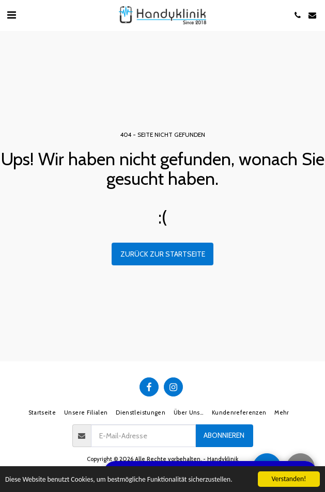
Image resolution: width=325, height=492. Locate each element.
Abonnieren (224, 435)
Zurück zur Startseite (162, 254)
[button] (11, 15)
